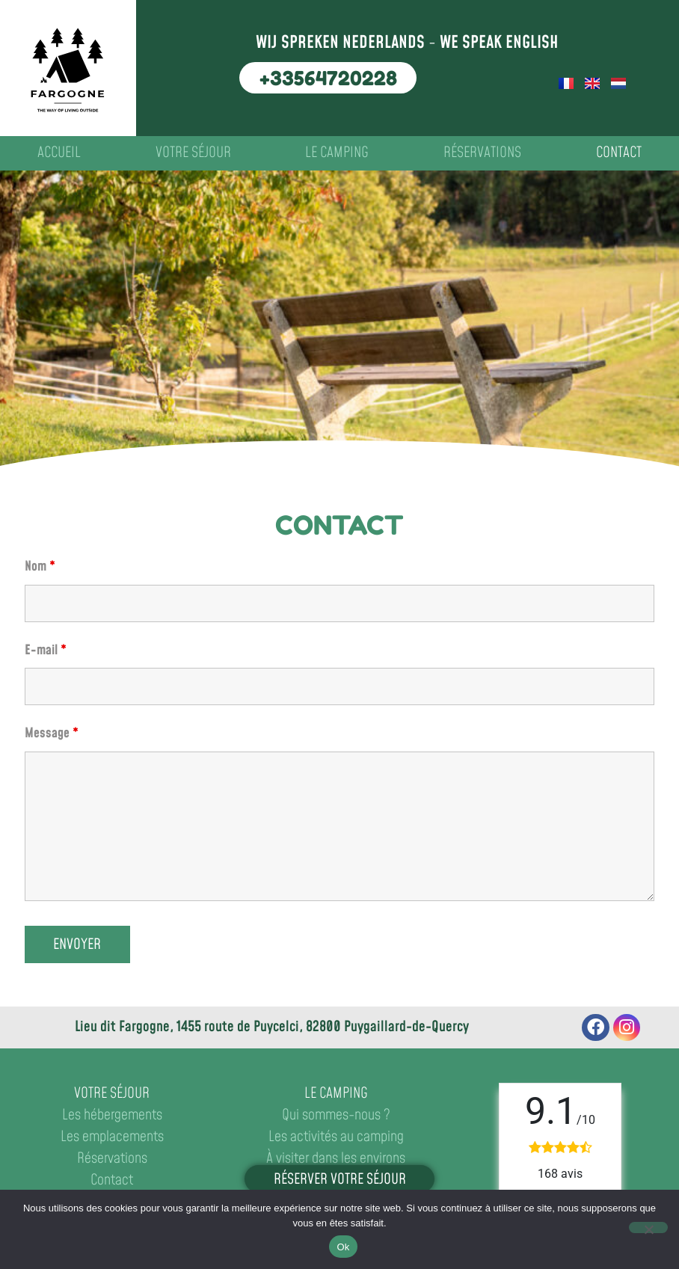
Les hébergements (112, 1115)
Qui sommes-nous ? (336, 1115)
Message (52, 733)
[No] (648, 1227)
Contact (619, 153)
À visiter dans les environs (335, 1159)
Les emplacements (112, 1137)
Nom (40, 566)
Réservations (482, 153)
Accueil (59, 153)
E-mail (46, 650)
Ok (343, 1247)
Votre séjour (193, 153)
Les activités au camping (336, 1137)
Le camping (337, 153)
